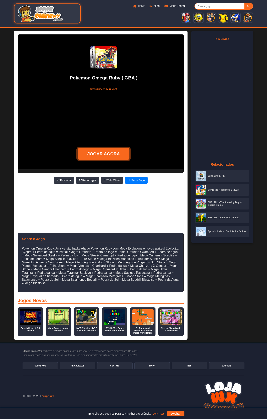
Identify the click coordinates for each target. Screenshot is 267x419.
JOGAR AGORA (103, 153)
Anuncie (226, 365)
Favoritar (64, 180)
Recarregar (87, 180)
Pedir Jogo (136, 180)
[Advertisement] (104, 116)
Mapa (152, 365)
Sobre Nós (40, 365)
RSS (189, 365)
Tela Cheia (112, 180)
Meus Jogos (174, 6)
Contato (114, 365)
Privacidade (77, 365)
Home (139, 6)
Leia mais (159, 413)
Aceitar (176, 413)
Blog (154, 6)
